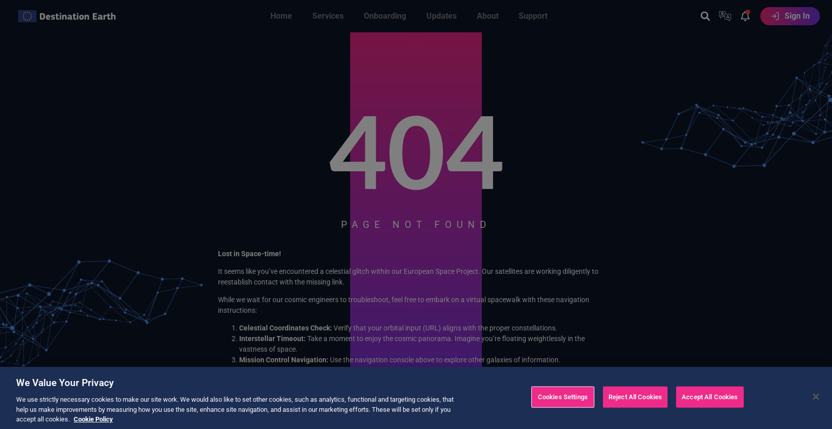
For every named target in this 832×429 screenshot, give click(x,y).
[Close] (816, 400)
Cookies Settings (563, 400)
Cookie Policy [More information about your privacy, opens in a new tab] (93, 422)
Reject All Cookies (635, 400)
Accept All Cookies (710, 400)
